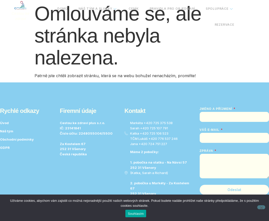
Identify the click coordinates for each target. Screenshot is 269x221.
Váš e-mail (210, 129)
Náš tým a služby (93, 10)
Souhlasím (136, 214)
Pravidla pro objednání (170, 10)
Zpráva (207, 150)
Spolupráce (218, 10)
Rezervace (223, 28)
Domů (56, 10)
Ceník (130, 10)
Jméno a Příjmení (216, 108)
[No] (261, 207)
